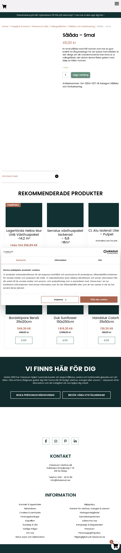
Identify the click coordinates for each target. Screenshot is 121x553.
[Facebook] (45, 441)
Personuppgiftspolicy (89, 532)
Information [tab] (60, 260)
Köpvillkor (30, 520)
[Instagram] (55, 441)
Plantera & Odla (40, 26)
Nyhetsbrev (30, 508)
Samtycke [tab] (21, 260)
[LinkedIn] (75, 441)
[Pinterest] (65, 441)
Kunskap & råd (30, 524)
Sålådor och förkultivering (81, 26)
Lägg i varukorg (80, 74)
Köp (24, 340)
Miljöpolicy (89, 504)
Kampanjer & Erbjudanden (89, 524)
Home (5, 26)
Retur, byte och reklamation (30, 536)
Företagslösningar (30, 516)
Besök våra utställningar (86, 395)
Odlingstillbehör (58, 26)
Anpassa (60, 299)
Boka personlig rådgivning (35, 395)
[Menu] (117, 3)
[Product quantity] (65, 75)
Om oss (30, 532)
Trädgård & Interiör (20, 26)
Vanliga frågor (30, 528)
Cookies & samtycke (30, 512)
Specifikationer (10, 176)
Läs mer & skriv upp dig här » (90, 15)
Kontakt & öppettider (30, 504)
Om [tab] (100, 260)
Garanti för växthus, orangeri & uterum (89, 508)
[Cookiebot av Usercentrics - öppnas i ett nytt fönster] (105, 252)
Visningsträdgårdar (89, 512)
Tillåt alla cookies (99, 299)
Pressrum (89, 528)
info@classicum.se (60, 480)
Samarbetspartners (89, 516)
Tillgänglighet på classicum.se (89, 536)
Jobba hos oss (89, 520)
